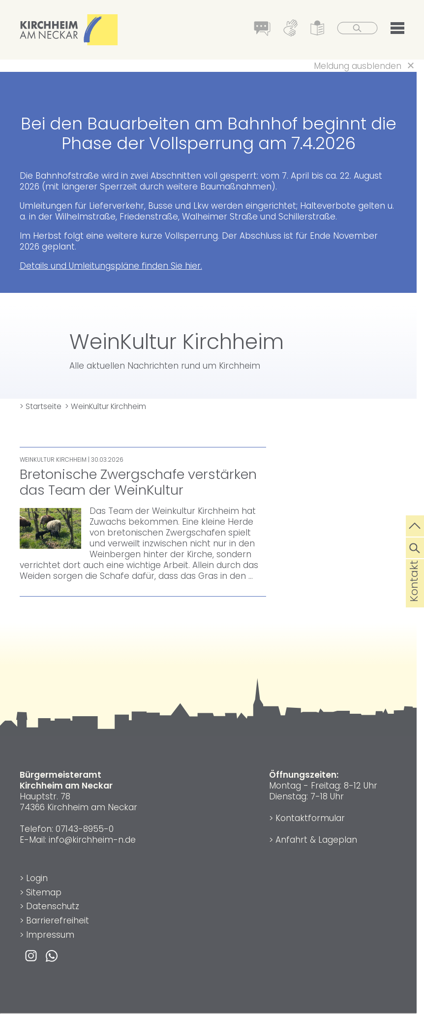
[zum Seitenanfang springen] (415, 524)
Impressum (50, 935)
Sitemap (43, 892)
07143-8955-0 (85, 829)
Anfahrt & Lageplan (316, 840)
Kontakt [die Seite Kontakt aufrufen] (414, 596)
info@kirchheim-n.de (92, 840)
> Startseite (40, 406)
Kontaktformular (310, 818)
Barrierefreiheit (57, 920)
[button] (397, 30)
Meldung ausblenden (357, 66)
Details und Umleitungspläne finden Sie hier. (111, 266)
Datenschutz (52, 906)
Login (37, 878)
